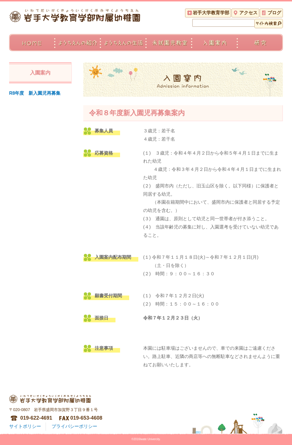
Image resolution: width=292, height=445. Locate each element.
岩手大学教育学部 (211, 12)
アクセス (248, 12)
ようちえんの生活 (123, 48)
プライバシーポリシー (74, 426)
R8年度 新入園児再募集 (34, 93)
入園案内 (214, 48)
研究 (260, 48)
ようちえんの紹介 (77, 48)
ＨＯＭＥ (32, 48)
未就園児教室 (169, 48)
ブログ (274, 12)
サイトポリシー (25, 426)
